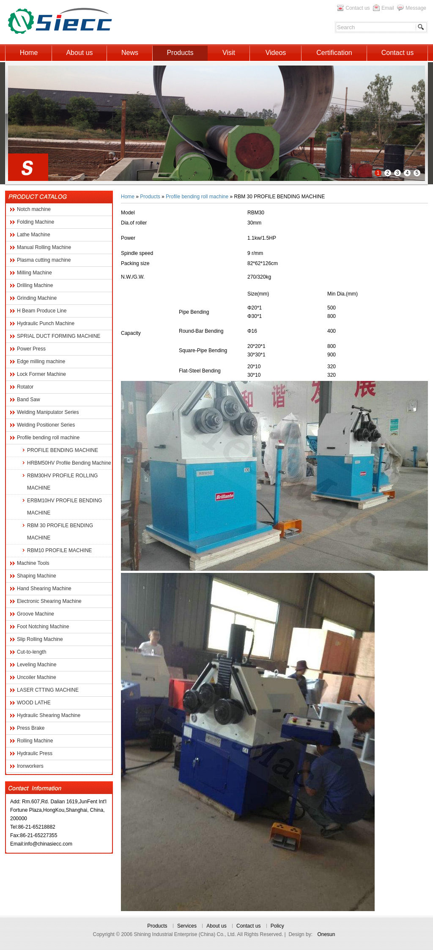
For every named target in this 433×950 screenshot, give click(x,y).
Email (387, 8)
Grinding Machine (37, 298)
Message (416, 8)
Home (127, 197)
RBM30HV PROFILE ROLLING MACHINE (62, 482)
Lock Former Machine (41, 374)
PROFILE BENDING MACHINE (62, 450)
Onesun (326, 934)
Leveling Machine (36, 665)
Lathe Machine (33, 235)
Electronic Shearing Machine (49, 601)
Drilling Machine (35, 285)
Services (187, 926)
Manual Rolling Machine (44, 247)
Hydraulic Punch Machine (45, 323)
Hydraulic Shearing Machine (48, 715)
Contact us (357, 8)
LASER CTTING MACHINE (48, 690)
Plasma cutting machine (44, 260)
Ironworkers (30, 766)
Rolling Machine (35, 741)
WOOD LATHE (34, 703)
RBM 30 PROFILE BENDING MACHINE (60, 532)
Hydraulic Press (34, 753)
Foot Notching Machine (43, 627)
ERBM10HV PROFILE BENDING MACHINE (64, 507)
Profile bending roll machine (48, 438)
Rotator (25, 387)
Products (150, 197)
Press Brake (30, 728)
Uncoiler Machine (36, 677)
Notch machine (34, 209)
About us (216, 926)
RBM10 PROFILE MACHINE (59, 550)
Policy (277, 926)
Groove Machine (35, 614)
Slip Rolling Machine (40, 639)
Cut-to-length (31, 652)
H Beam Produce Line (41, 311)
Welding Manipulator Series (48, 412)
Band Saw (28, 399)
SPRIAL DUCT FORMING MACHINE (58, 336)
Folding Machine (35, 222)
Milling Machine (34, 273)
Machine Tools (33, 563)
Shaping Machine (36, 576)
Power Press (31, 349)
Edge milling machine (41, 361)
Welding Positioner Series (46, 425)
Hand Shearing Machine (44, 588)
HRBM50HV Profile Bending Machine (69, 463)
